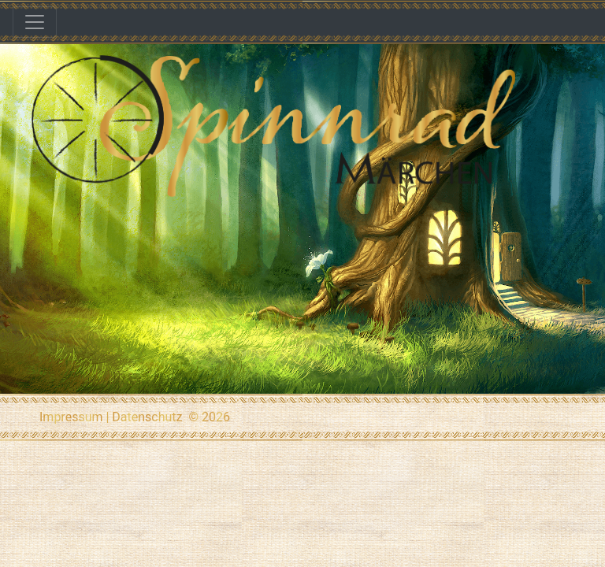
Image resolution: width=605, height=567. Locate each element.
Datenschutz (147, 417)
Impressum (71, 417)
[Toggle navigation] (35, 22)
